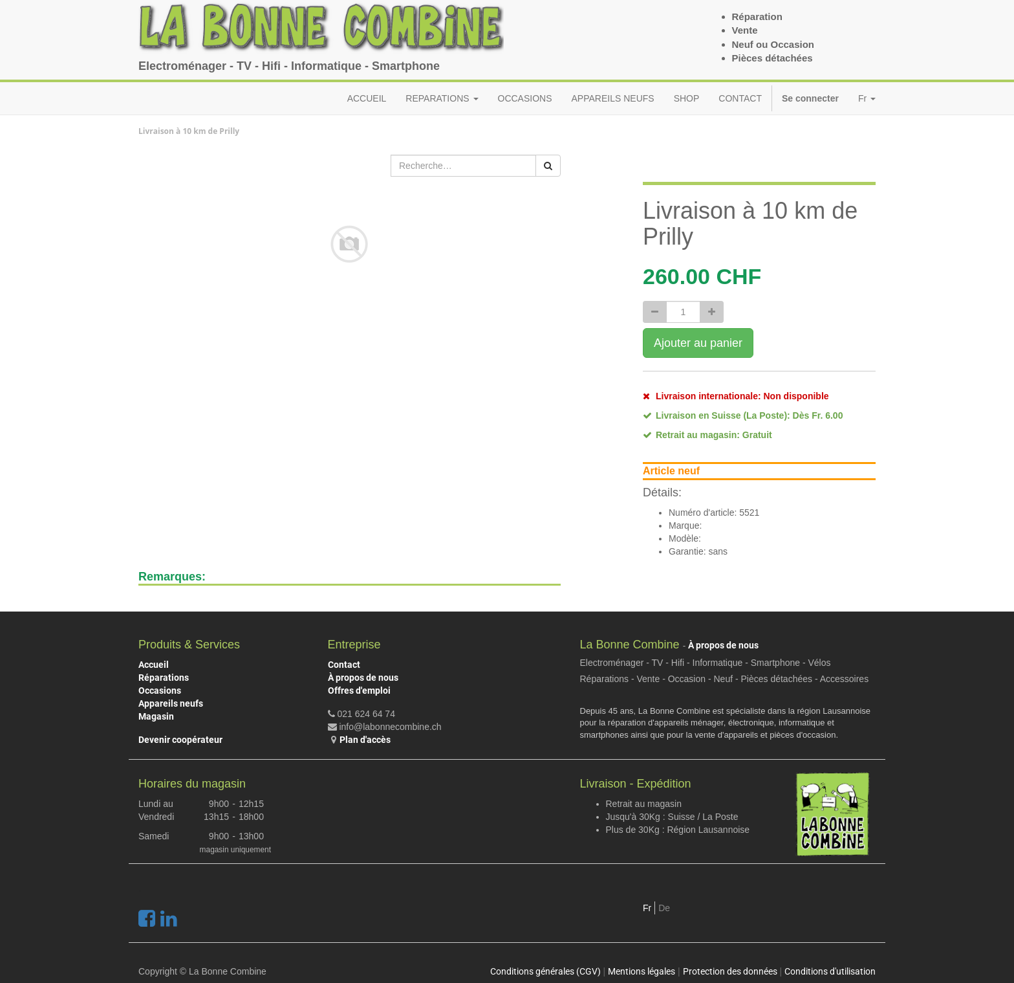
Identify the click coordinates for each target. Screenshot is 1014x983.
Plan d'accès (365, 739)
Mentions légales (641, 971)
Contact (344, 664)
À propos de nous (363, 677)
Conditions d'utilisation (830, 971)
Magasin (156, 716)
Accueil (153, 664)
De (664, 908)
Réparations (163, 677)
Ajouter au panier (698, 343)
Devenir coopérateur (180, 739)
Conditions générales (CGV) (545, 971)
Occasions (159, 690)
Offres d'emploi (359, 690)
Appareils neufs (170, 703)
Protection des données (730, 971)
